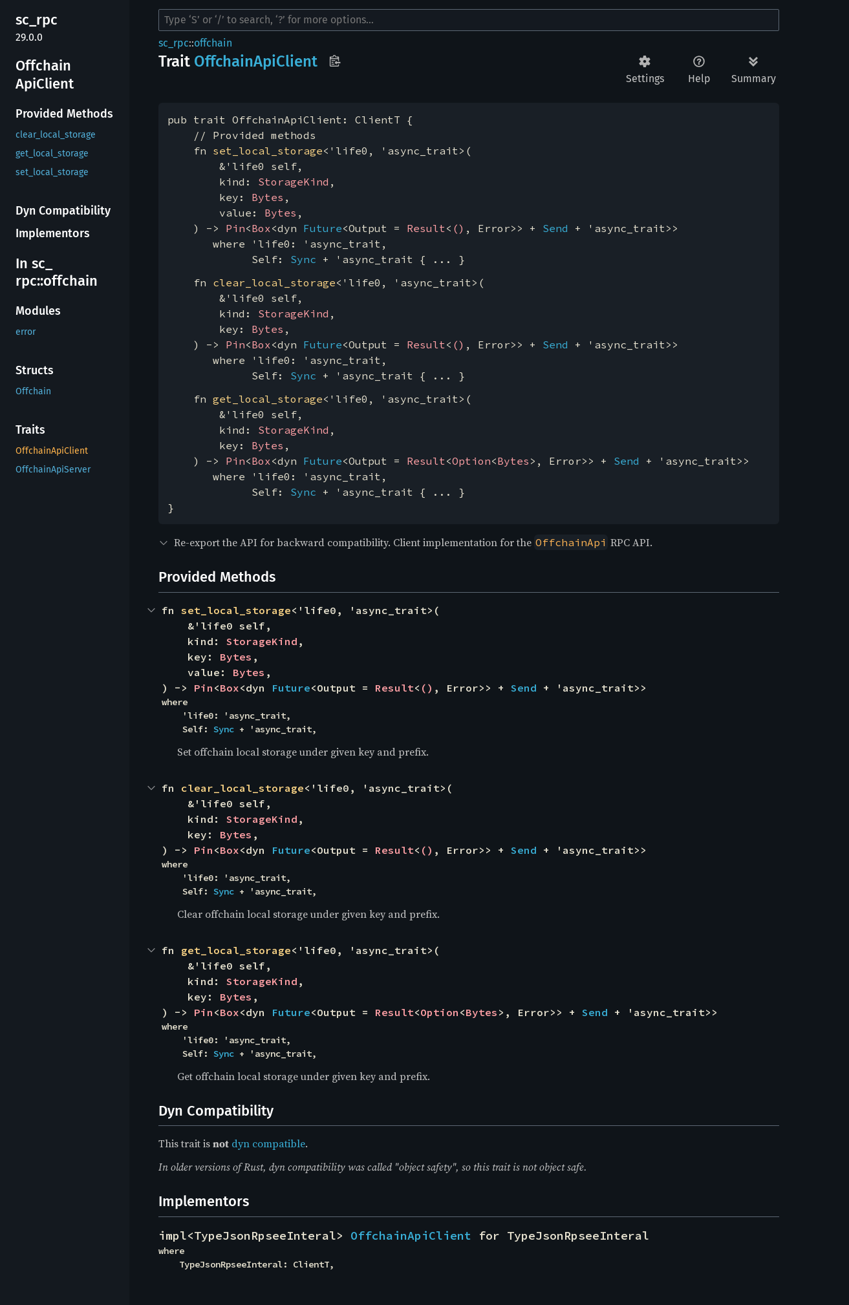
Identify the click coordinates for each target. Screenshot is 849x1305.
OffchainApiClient (410, 1235)
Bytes (268, 197)
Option (471, 460)
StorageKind (293, 181)
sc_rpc (173, 43)
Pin (235, 228)
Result (426, 228)
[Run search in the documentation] (468, 20)
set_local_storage (268, 150)
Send (555, 228)
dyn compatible (268, 1143)
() (458, 228)
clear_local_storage (274, 282)
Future (322, 228)
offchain (213, 43)
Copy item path (334, 61)
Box (261, 228)
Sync (303, 259)
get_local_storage (268, 398)
